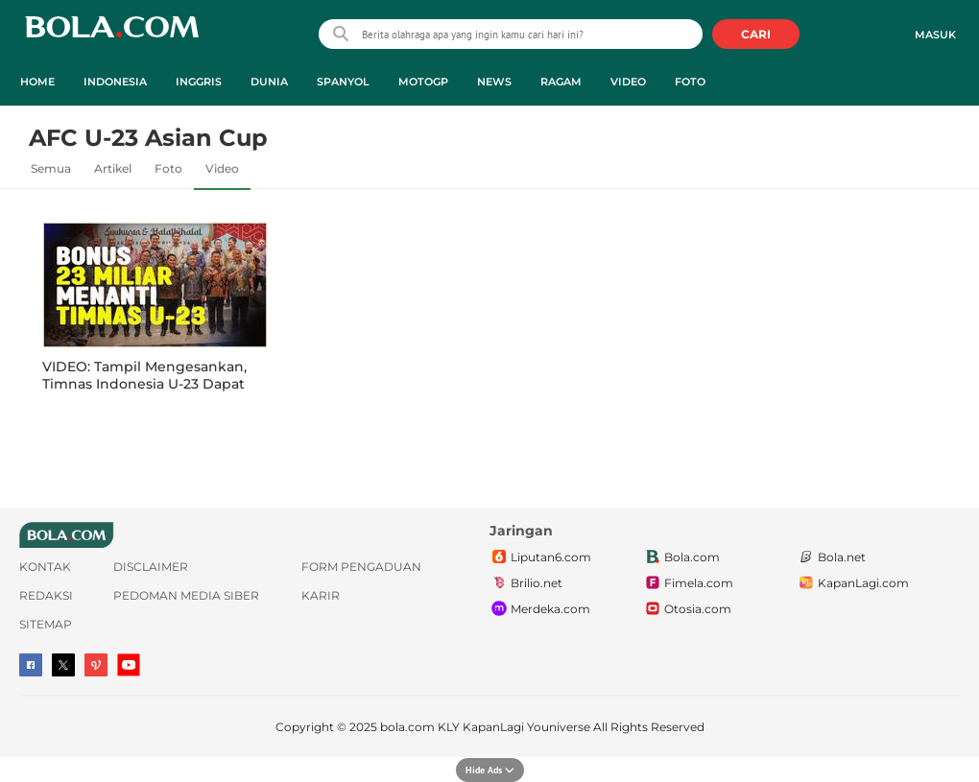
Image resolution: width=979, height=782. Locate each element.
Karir (320, 595)
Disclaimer (150, 566)
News (494, 81)
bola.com (407, 727)
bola (112, 36)
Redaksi (46, 595)
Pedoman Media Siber (186, 595)
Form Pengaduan (361, 566)
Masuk (935, 34)
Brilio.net (526, 583)
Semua (51, 168)
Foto (690, 81)
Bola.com (681, 557)
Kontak (45, 566)
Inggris (199, 81)
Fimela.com (688, 583)
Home (37, 81)
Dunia (269, 81)
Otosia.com (687, 609)
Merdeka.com (540, 609)
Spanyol (343, 81)
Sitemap (45, 624)
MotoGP (423, 81)
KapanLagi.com (853, 583)
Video (628, 81)
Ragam (561, 81)
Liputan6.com (540, 557)
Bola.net (831, 557)
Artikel (112, 168)
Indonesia (115, 81)
